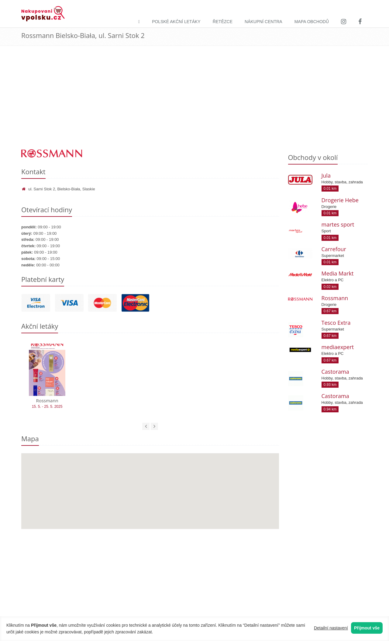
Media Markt (338, 273)
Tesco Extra (336, 322)
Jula (326, 175)
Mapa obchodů (311, 21)
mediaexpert (338, 347)
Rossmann (335, 298)
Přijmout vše (367, 627)
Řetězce (222, 21)
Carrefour (334, 249)
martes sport (338, 224)
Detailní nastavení (331, 627)
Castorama (335, 371)
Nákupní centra (263, 21)
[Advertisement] (194, 103)
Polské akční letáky (176, 21)
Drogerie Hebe (340, 200)
